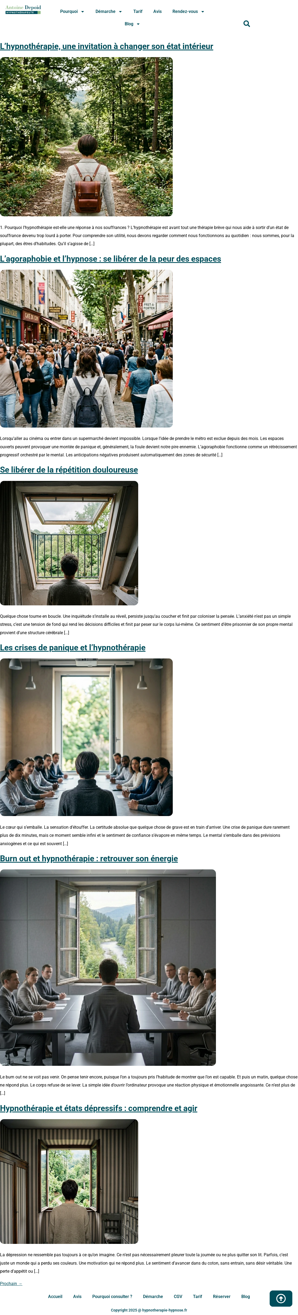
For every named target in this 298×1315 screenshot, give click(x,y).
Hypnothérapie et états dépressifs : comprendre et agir (98, 1108)
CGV (178, 1296)
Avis (157, 11)
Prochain (11, 1283)
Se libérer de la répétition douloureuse (69, 469)
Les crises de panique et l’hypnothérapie (72, 647)
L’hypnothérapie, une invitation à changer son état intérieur (106, 46)
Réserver (222, 1296)
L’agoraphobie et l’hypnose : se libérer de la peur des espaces (110, 258)
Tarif (138, 11)
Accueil (55, 1296)
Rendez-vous (188, 11)
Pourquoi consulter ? (112, 1296)
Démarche (109, 11)
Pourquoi (72, 11)
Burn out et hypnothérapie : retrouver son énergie (89, 858)
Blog (132, 24)
